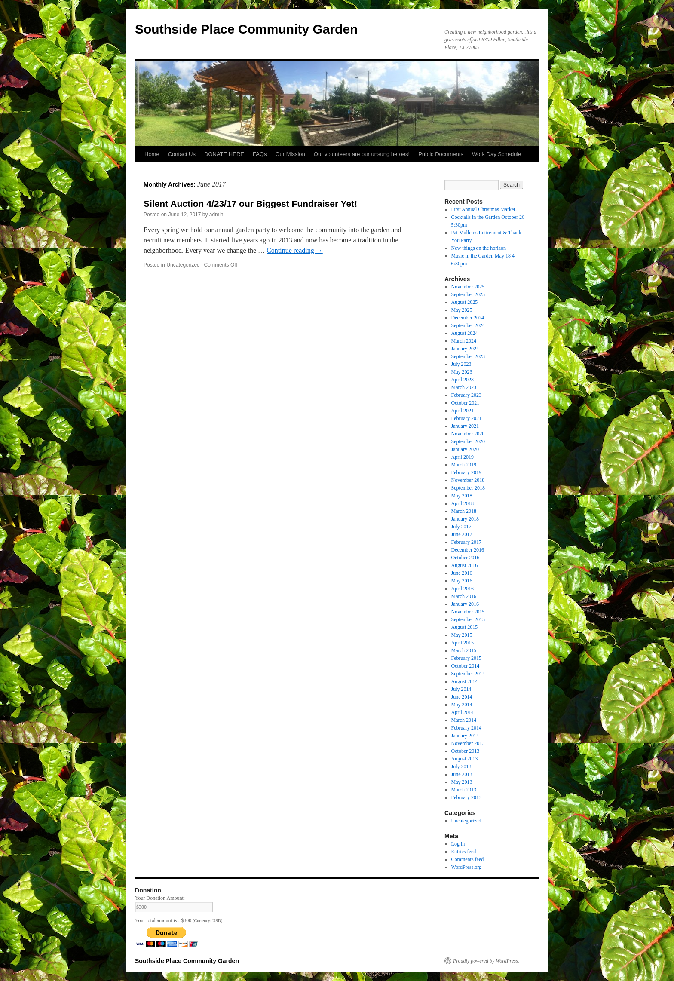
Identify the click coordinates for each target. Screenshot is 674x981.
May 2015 (461, 635)
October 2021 (465, 403)
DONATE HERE (224, 154)
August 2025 (464, 302)
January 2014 (465, 736)
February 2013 (466, 797)
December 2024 (467, 318)
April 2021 (462, 411)
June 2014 (461, 697)
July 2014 (461, 689)
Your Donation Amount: (160, 898)
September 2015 (468, 619)
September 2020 (468, 441)
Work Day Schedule (496, 154)
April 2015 (462, 643)
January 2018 (465, 519)
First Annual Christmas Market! (484, 209)
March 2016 (463, 596)
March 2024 (463, 341)
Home (151, 154)
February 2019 (466, 472)
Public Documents (440, 154)
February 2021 (466, 418)
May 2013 (461, 782)
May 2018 (461, 496)
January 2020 (465, 449)
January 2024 (465, 349)
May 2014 (461, 705)
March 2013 (463, 790)
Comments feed (467, 859)
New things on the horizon (478, 248)
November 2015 (468, 612)
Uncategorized (182, 265)
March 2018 (463, 511)
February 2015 (466, 658)
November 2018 (468, 480)
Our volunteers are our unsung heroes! (362, 154)
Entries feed (463, 852)
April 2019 (462, 457)
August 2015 (464, 627)
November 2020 (468, 434)
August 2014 (464, 681)
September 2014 (468, 674)
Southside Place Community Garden (246, 29)
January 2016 (465, 604)
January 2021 (465, 426)
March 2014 (463, 720)
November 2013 (468, 743)
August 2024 (464, 333)
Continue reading (295, 250)
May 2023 (461, 372)
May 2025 (461, 310)
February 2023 (466, 395)
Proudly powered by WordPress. (486, 961)
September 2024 (468, 325)
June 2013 (461, 774)
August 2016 (464, 565)
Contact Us (182, 154)
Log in (458, 844)
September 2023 (468, 356)
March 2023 (463, 387)
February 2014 (466, 728)
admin (216, 215)
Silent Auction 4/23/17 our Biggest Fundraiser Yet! (250, 203)
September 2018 (468, 488)
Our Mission (290, 154)
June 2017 (461, 534)
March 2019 (463, 465)
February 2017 (466, 542)
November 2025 (468, 287)
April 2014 (462, 712)
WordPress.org (466, 867)
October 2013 (465, 751)
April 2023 (462, 380)
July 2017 (461, 527)
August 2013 (464, 759)
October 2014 (465, 666)
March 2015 (463, 650)
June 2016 (461, 573)
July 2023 (461, 364)
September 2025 (468, 294)
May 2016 (461, 581)
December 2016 (467, 550)
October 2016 (465, 558)
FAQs (260, 154)
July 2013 (461, 766)
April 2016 (462, 589)
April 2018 (462, 503)
